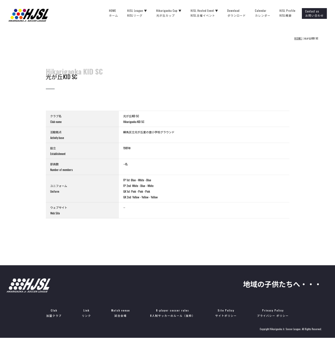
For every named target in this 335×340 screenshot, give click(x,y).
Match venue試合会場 (120, 314)
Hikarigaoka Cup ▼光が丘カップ (176, 13)
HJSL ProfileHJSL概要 (295, 13)
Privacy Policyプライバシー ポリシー (273, 314)
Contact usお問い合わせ (322, 13)
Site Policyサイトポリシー (226, 314)
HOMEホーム (121, 13)
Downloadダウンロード (244, 13)
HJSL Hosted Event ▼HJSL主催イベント (212, 13)
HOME (298, 38)
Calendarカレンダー (270, 13)
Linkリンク (86, 314)
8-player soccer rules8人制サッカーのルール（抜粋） (172, 314)
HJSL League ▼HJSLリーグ (145, 13)
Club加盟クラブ (54, 314)
